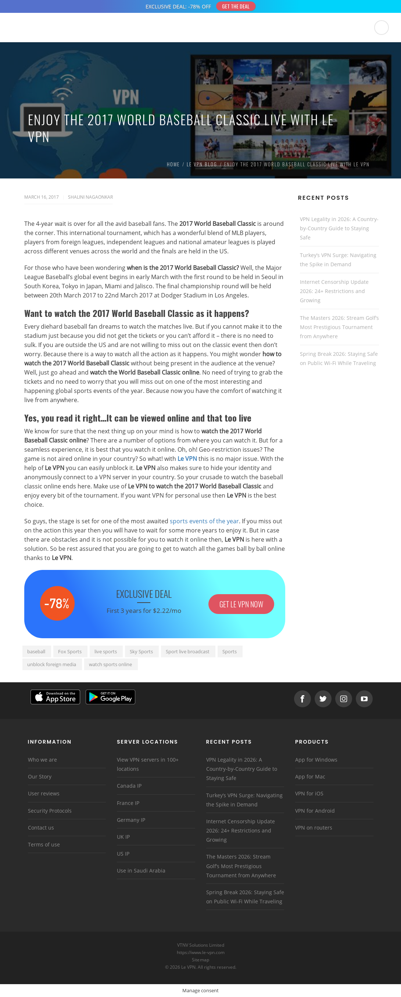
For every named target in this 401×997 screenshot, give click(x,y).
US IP (123, 853)
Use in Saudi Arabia (141, 870)
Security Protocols (50, 810)
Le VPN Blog (202, 164)
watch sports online (110, 664)
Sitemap (200, 960)
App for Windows (316, 759)
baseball (36, 651)
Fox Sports (70, 651)
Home (173, 164)
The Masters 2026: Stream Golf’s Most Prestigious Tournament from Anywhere (339, 327)
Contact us (41, 827)
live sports (105, 651)
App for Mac (310, 776)
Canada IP (129, 785)
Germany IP (131, 819)
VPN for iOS (309, 793)
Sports (229, 651)
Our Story (39, 776)
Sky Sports (141, 651)
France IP (128, 802)
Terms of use (44, 844)
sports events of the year (204, 521)
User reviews (44, 793)
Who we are (42, 759)
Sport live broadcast (188, 651)
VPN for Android (315, 810)
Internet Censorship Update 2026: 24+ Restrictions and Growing (334, 291)
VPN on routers (313, 827)
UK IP (123, 836)
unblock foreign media (51, 664)
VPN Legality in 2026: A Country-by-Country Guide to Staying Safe (339, 228)
